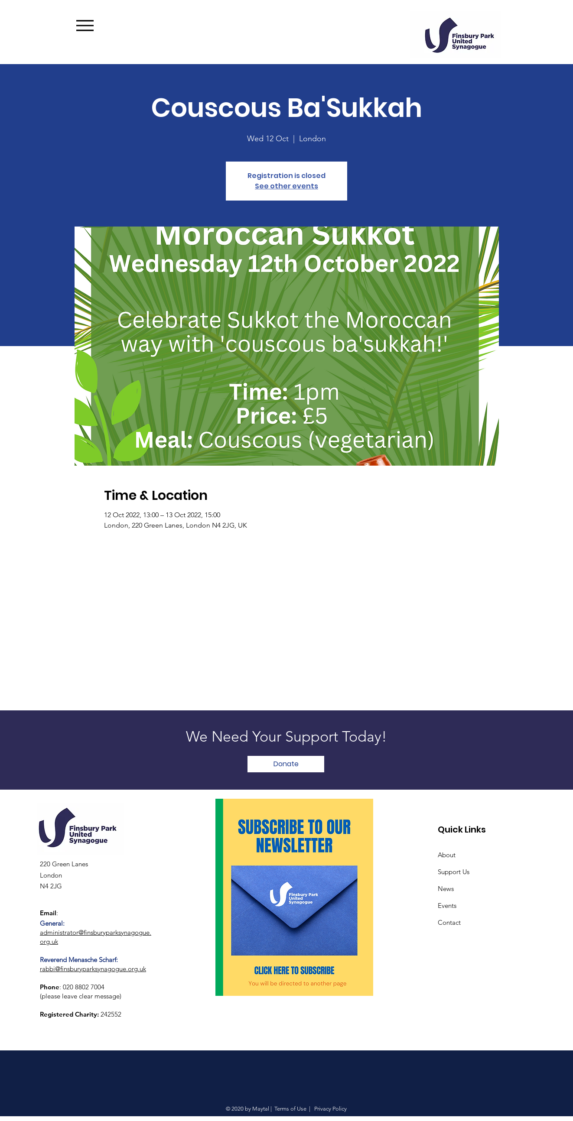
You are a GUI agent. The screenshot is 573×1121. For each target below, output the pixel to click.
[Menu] (98, 25)
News (446, 888)
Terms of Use (290, 1108)
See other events (286, 186)
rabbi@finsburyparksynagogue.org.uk (93, 969)
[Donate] (285, 764)
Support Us (453, 872)
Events (447, 905)
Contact (449, 922)
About (447, 855)
